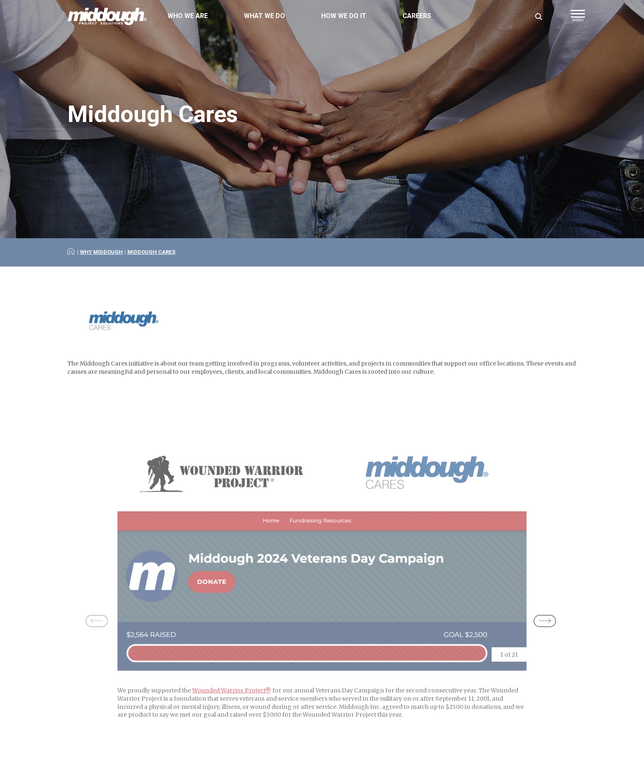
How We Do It (343, 16)
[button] (577, 18)
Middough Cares (151, 252)
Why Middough (101, 252)
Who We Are (188, 16)
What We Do (264, 16)
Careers (416, 16)
